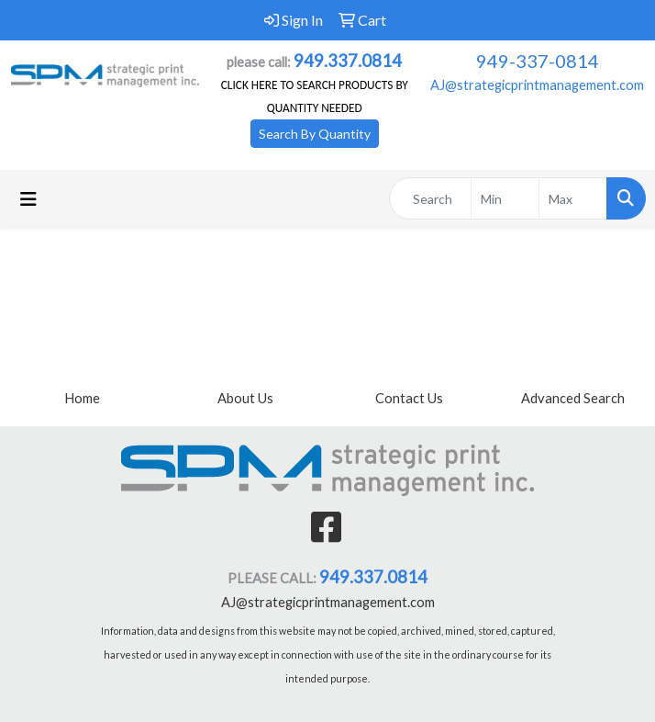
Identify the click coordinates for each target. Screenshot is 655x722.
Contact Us (409, 398)
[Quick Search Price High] (572, 198)
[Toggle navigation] (28, 199)
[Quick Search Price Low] (505, 198)
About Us (245, 398)
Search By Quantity (315, 133)
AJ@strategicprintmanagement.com (537, 85)
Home (82, 398)
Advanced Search (573, 398)
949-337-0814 (537, 61)
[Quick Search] (430, 198)
